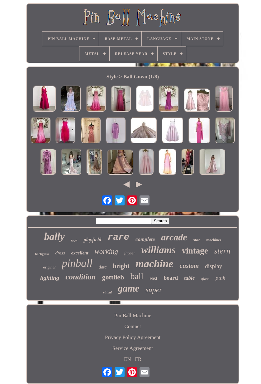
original (49, 267)
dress (60, 252)
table (189, 278)
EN (127, 359)
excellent (79, 252)
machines (213, 240)
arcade (174, 237)
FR (138, 359)
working (106, 251)
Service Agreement (132, 348)
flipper (129, 253)
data (103, 267)
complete (145, 239)
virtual (107, 292)
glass (205, 278)
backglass (42, 254)
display (213, 266)
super (153, 290)
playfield (92, 239)
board (171, 278)
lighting (49, 277)
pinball (77, 263)
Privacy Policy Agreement (132, 337)
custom (189, 265)
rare (118, 237)
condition (80, 277)
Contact (133, 326)
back (74, 241)
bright (121, 266)
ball (136, 276)
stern (222, 250)
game (129, 288)
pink (220, 278)
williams (158, 249)
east (153, 278)
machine (154, 263)
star (196, 240)
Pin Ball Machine (132, 315)
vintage (195, 250)
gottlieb (113, 277)
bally (54, 236)
